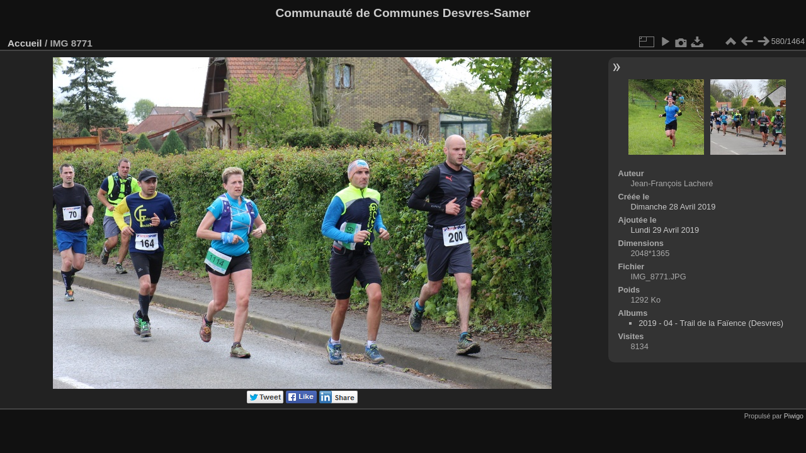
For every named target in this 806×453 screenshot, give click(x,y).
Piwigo (793, 416)
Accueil (25, 43)
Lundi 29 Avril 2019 (664, 230)
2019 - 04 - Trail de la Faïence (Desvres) (711, 323)
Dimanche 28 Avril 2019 (672, 206)
